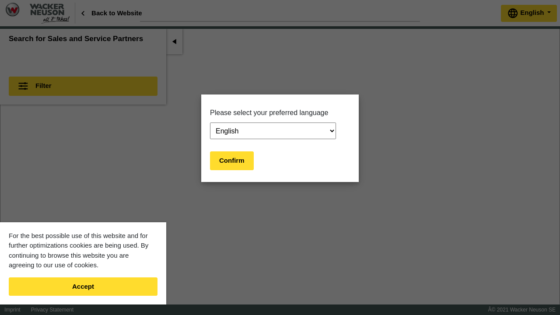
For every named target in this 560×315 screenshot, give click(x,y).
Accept (83, 286)
